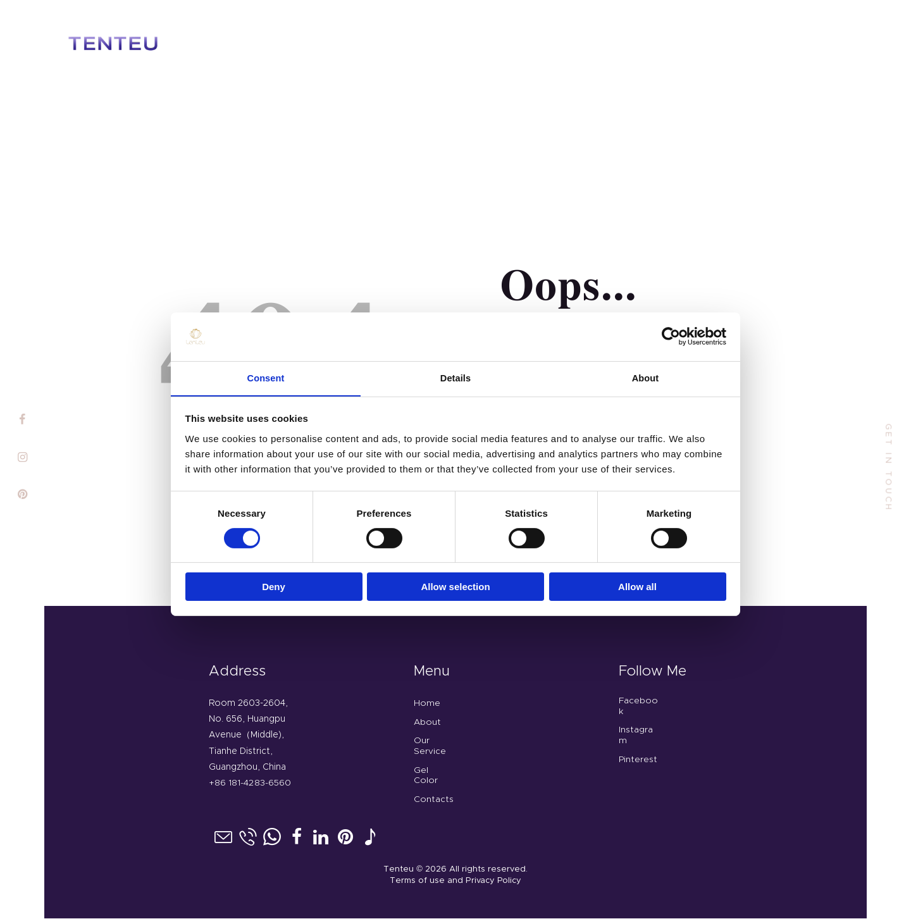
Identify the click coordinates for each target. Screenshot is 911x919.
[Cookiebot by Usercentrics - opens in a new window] (671, 331)
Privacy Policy (493, 881)
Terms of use (417, 881)
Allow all (637, 582)
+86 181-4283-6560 (249, 783)
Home (427, 703)
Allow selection (455, 582)
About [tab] (645, 372)
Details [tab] (455, 372)
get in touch (888, 467)
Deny (273, 582)
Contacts (434, 799)
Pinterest (638, 759)
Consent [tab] (266, 372)
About (427, 722)
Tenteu (398, 869)
